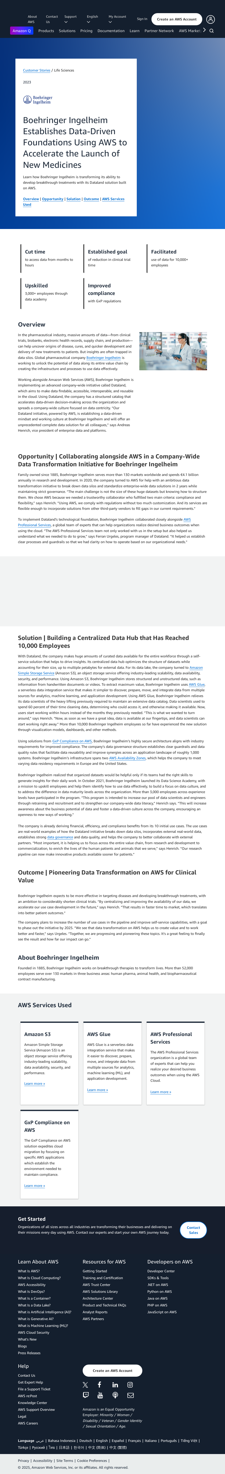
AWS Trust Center (96, 1284)
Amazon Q (22, 30)
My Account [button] (118, 19)
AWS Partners (93, 1319)
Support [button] (71, 19)
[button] (176, 19)
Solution (73, 199)
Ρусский (38, 1447)
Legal (22, 1416)
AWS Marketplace (194, 30)
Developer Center (161, 1271)
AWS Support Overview (36, 1409)
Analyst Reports (95, 1312)
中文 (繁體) (118, 1447)
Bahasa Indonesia (61, 1440)
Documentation (111, 30)
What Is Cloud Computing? (39, 1278)
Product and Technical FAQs (104, 1305)
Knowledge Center (32, 1402)
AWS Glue (197, 684)
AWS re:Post (27, 1396)
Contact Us (52, 19)
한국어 (79, 1447)
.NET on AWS (157, 1284)
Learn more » (34, 1083)
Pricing (86, 30)
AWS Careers (28, 1423)
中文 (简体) (96, 1447)
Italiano (151, 1440)
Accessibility (42, 1460)
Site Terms (64, 1460)
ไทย (52, 1447)
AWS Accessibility (32, 1284)
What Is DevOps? (31, 1291)
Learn (135, 30)
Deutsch (85, 1440)
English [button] (93, 19)
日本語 (64, 1447)
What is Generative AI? (36, 1319)
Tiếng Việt (189, 1440)
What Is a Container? (34, 1298)
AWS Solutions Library (100, 1291)
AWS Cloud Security (33, 1332)
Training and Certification (103, 1278)
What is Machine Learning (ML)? (43, 1325)
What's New (27, 1339)
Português (169, 1440)
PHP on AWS (157, 1305)
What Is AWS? (29, 1271)
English (102, 1440)
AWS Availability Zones (127, 758)
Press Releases (29, 1353)
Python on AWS (159, 1291)
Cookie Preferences (92, 1460)
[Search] (212, 31)
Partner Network (159, 30)
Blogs (22, 1346)
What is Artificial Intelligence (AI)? (44, 1312)
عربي (40, 1440)
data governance (60, 837)
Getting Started (95, 1271)
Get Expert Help (30, 1382)
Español (118, 1440)
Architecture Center (98, 1298)
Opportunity (52, 199)
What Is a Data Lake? (34, 1305)
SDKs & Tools (158, 1278)
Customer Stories (36, 70)
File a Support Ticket (34, 1389)
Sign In (142, 19)
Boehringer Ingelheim (103, 357)
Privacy (23, 1460)
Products (46, 30)
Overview (31, 199)
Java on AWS (157, 1298)
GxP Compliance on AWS (72, 741)
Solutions (67, 30)
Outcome (91, 199)
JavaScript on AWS (162, 1312)
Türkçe (23, 1447)
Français (134, 1440)
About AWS (32, 19)
